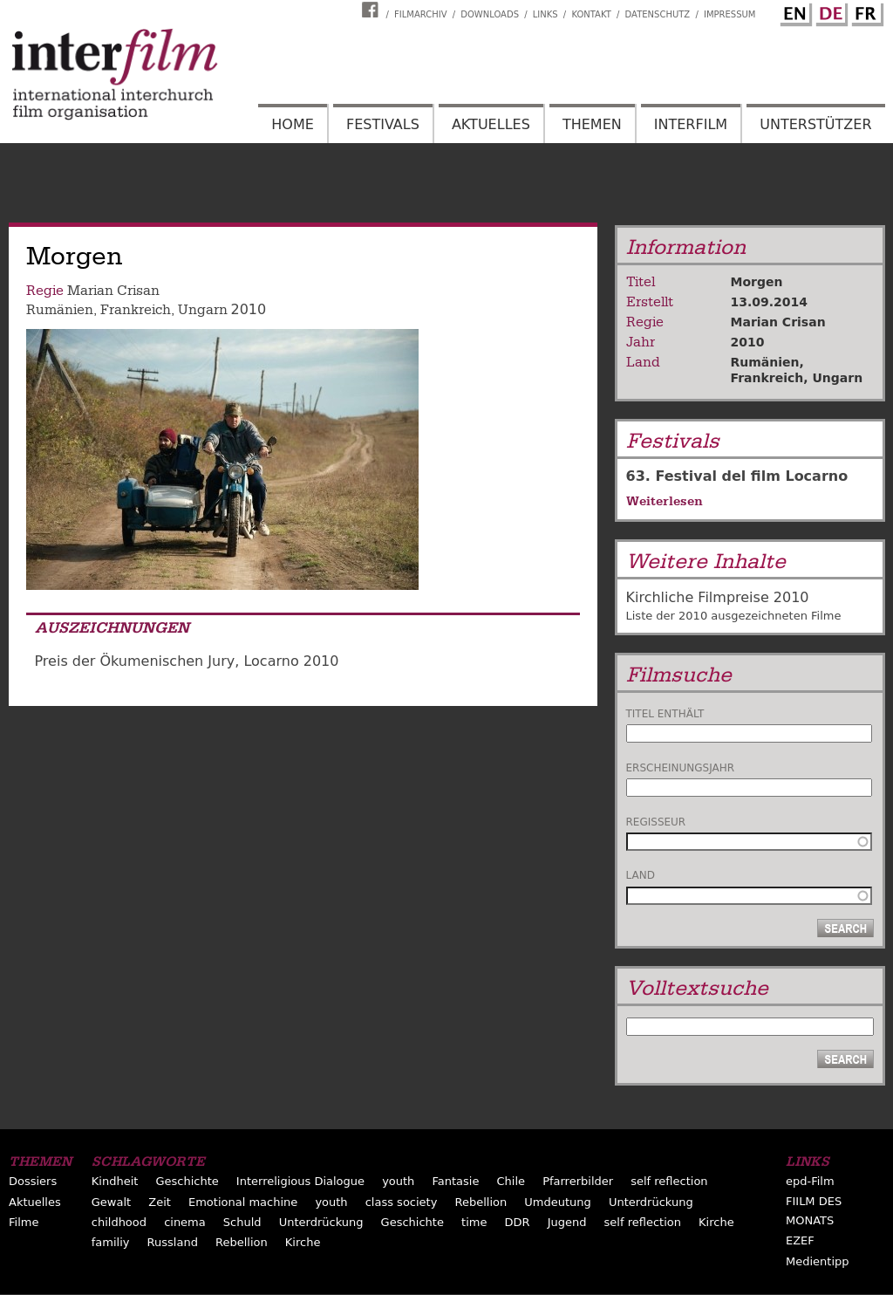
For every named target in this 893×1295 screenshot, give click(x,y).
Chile (510, 1181)
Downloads (489, 14)
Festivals (382, 124)
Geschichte (186, 1181)
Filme (23, 1222)
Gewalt (111, 1202)
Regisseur (656, 822)
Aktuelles (491, 124)
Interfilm (690, 124)
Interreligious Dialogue (300, 1181)
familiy (111, 1242)
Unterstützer (815, 124)
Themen (592, 124)
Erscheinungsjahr (680, 768)
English (793, 11)
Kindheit (115, 1181)
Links (545, 14)
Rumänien (59, 310)
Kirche (716, 1222)
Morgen (757, 282)
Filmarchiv (420, 14)
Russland (172, 1242)
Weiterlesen (664, 501)
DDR (517, 1222)
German (829, 11)
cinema (185, 1222)
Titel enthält (665, 714)
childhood (119, 1222)
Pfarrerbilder (577, 1181)
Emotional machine (242, 1202)
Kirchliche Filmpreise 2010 (717, 597)
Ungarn (203, 310)
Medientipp (817, 1261)
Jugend (567, 1222)
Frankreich (135, 310)
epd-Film (810, 1181)
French (865, 11)
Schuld (242, 1222)
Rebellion (480, 1202)
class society (401, 1202)
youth (398, 1181)
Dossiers (33, 1181)
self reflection (669, 1181)
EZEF (800, 1240)
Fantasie (455, 1181)
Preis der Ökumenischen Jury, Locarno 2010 (187, 661)
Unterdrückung (651, 1202)
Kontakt (590, 14)
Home (292, 124)
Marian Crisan (113, 290)
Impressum (730, 14)
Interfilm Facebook (372, 9)
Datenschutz (658, 14)
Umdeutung (557, 1202)
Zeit (159, 1202)
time (474, 1222)
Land (640, 875)
